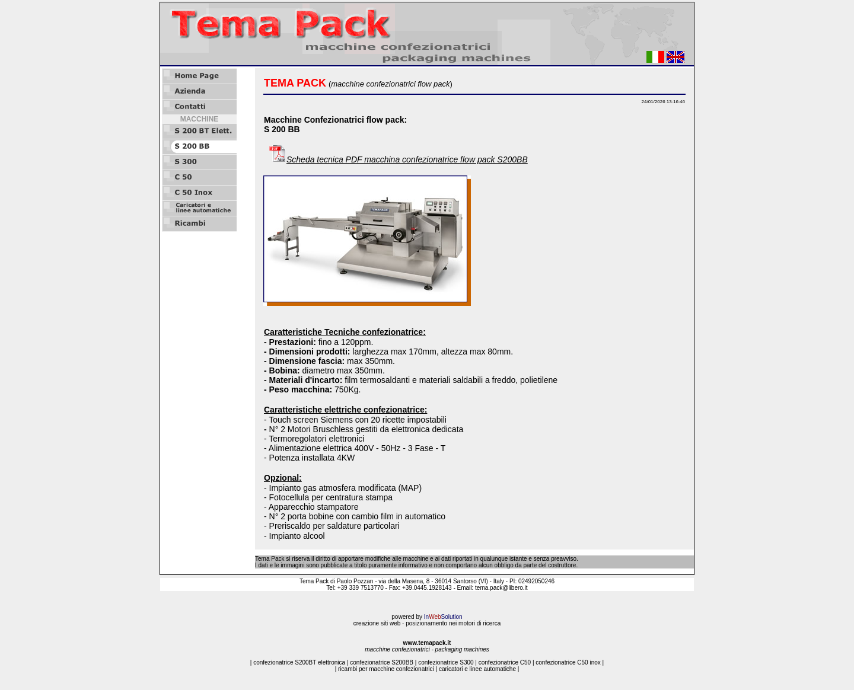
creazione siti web (376, 623)
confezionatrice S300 (445, 662)
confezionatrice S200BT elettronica (299, 662)
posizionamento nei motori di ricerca (453, 623)
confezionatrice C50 (505, 662)
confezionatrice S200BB (381, 662)
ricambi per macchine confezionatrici (386, 669)
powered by (426, 617)
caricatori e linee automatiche (477, 669)
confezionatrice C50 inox (568, 662)
